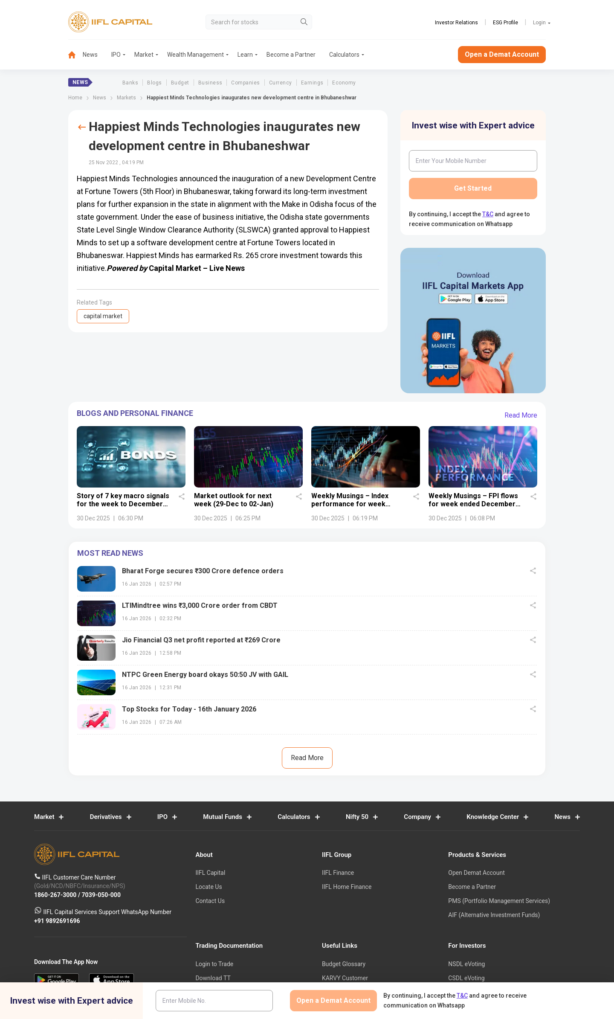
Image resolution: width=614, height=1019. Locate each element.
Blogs (154, 83)
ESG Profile (505, 23)
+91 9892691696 (57, 920)
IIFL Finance (338, 872)
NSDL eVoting (466, 964)
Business (210, 83)
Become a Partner (291, 54)
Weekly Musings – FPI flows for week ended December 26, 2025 (473, 504)
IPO (116, 54)
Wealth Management (195, 54)
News (90, 54)
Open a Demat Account (502, 54)
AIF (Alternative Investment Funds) (494, 915)
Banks (130, 83)
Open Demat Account (476, 872)
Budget (180, 83)
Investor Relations (456, 23)
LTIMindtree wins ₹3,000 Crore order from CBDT (200, 605)
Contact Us (210, 900)
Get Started (473, 188)
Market (144, 54)
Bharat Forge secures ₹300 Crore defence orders (203, 571)
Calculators (344, 54)
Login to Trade (214, 964)
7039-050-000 (101, 894)
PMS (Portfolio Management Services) (499, 900)
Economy (344, 83)
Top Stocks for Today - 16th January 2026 (189, 709)
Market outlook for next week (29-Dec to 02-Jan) (233, 500)
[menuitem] (75, 54)
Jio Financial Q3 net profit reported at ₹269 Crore (201, 640)
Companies (245, 83)
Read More (520, 415)
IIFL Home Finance (346, 886)
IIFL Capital (210, 872)
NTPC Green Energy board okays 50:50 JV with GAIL (205, 675)
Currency (280, 83)
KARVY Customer (345, 978)
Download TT (212, 978)
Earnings (312, 83)
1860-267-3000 (56, 894)
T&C (487, 214)
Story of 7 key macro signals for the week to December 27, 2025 (123, 504)
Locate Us (208, 886)
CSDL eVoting (466, 978)
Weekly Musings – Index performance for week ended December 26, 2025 (353, 504)
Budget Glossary (343, 964)
